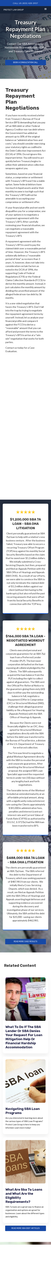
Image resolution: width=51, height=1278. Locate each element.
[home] (12, 9)
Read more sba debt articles (25, 1228)
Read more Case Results (25, 941)
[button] (45, 9)
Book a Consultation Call (25, 62)
